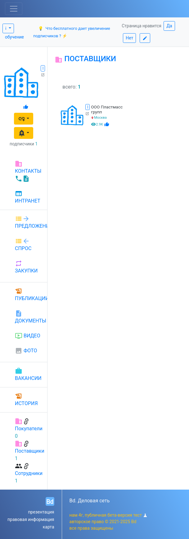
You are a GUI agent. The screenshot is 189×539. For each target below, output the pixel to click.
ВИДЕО (27, 336)
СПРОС (23, 244)
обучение (14, 36)
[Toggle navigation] (13, 8)
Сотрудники (29, 473)
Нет (129, 37)
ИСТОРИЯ (26, 399)
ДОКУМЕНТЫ (28, 317)
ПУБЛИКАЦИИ (28, 294)
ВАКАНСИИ (28, 374)
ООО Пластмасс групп (107, 109)
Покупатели (29, 429)
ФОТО (26, 350)
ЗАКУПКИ (26, 267)
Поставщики (29, 451)
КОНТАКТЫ (28, 171)
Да (169, 25)
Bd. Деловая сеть (90, 501)
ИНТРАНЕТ (27, 197)
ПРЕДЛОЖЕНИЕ (28, 222)
